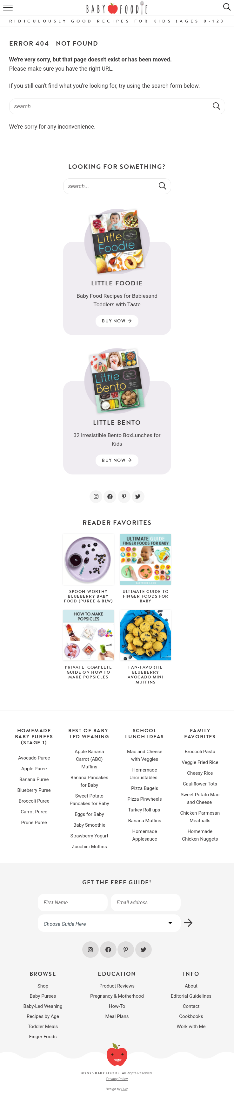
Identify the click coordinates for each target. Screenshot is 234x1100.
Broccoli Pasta (200, 751)
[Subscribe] (189, 923)
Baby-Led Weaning (42, 1006)
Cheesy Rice (200, 773)
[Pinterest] (124, 496)
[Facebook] (110, 496)
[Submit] (217, 106)
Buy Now (117, 321)
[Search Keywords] (117, 106)
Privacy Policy (117, 1079)
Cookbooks (191, 1016)
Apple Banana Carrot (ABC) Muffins (89, 759)
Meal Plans (117, 1016)
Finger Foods (43, 1037)
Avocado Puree (34, 758)
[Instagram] (96, 496)
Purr (124, 1089)
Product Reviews (117, 986)
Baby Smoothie (89, 825)
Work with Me (191, 1026)
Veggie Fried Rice (200, 762)
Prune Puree (34, 822)
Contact (191, 1006)
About (191, 986)
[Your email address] (146, 902)
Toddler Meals (43, 1026)
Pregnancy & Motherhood (117, 996)
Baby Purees (43, 996)
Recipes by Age (43, 1016)
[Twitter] (138, 496)
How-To (117, 1006)
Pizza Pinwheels (145, 799)
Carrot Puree (34, 812)
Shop (42, 986)
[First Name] (73, 902)
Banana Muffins (144, 820)
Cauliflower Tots (200, 784)
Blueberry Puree (33, 790)
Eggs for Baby (89, 814)
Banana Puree (34, 779)
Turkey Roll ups (144, 810)
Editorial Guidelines (191, 996)
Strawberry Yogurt (89, 836)
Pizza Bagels (144, 788)
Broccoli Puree (34, 801)
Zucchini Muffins (89, 846)
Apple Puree (34, 769)
